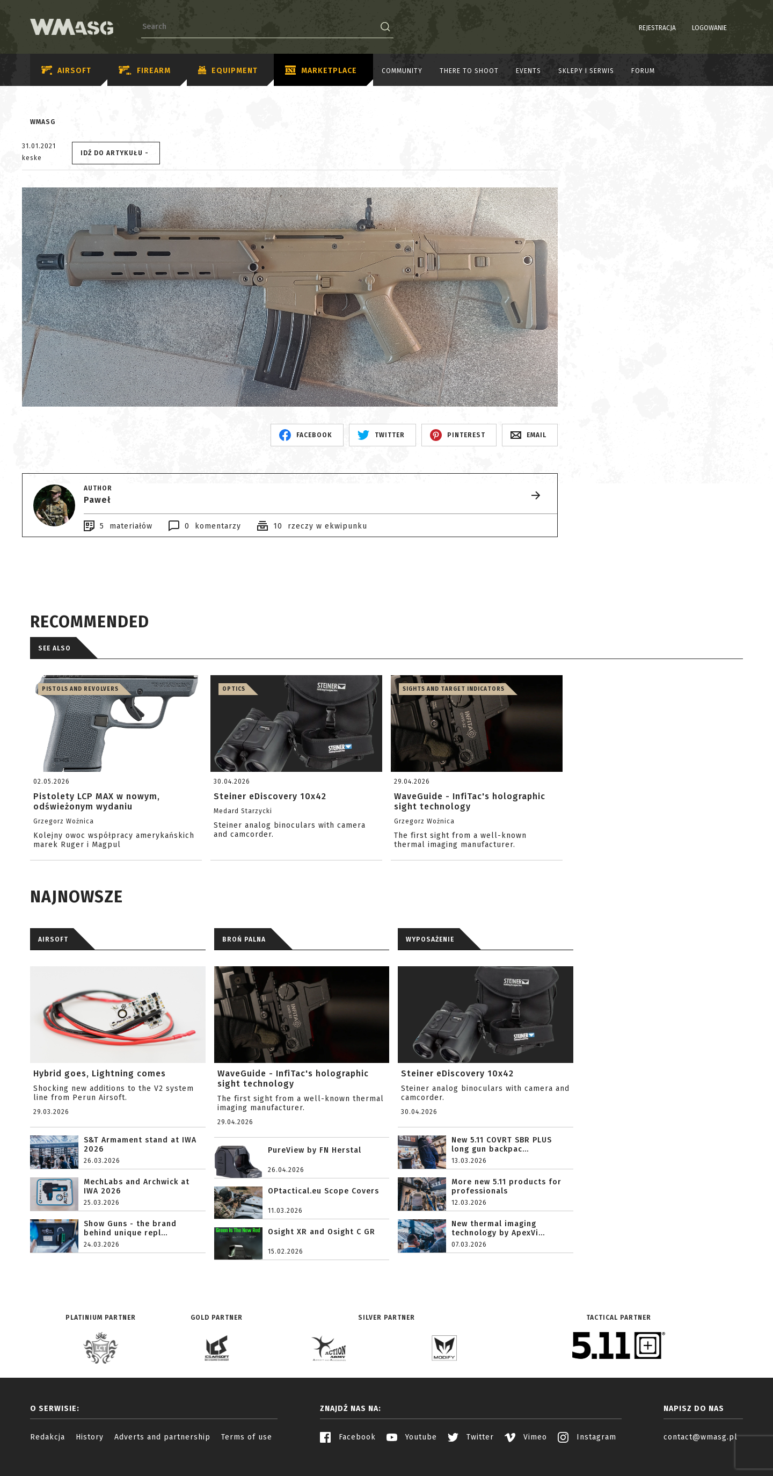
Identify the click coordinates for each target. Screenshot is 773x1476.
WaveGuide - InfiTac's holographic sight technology (293, 1078)
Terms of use (246, 1437)
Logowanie (682, 28)
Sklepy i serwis (586, 71)
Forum (643, 71)
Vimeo (526, 1437)
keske (32, 158)
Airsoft (66, 71)
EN (736, 28)
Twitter (471, 1437)
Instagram (587, 1437)
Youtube (411, 1437)
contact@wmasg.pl (700, 1437)
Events (528, 71)
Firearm (145, 71)
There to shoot (469, 71)
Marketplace (321, 71)
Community (402, 71)
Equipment (228, 71)
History (90, 1437)
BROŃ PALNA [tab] (244, 939)
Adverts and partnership (162, 1437)
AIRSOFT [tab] (53, 939)
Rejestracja (629, 28)
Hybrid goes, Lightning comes (99, 1073)
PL (722, 28)
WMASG (42, 122)
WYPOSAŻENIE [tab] (430, 939)
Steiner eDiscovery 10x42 (457, 1073)
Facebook (348, 1437)
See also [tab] (54, 648)
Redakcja (47, 1437)
